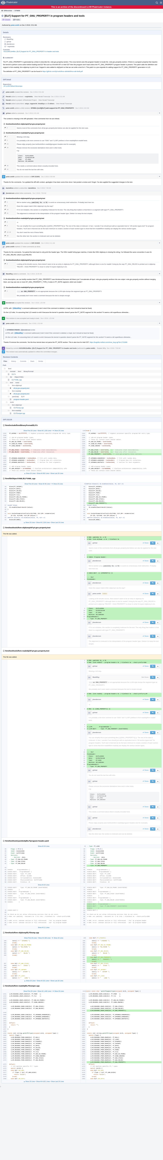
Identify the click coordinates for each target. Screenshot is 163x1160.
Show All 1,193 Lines (44, 431)
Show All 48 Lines (44, 484)
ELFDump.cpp (19, 408)
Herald (8, 96)
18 (6, 209)
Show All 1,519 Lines (43, 522)
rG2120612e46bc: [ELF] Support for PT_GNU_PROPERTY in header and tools (31, 51)
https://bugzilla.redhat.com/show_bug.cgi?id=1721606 (108, 342)
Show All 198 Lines (44, 938)
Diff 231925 (35, 243)
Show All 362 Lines (43, 473)
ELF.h (14, 374)
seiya (27, 104)
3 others (51, 104)
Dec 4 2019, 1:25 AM (38, 303)
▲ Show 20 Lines (30, 473)
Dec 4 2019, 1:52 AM (36, 323)
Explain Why (101, 348)
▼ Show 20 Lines (58, 431)
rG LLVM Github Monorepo (13, 86)
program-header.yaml (21, 399)
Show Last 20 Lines (57, 473)
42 (6, 169)
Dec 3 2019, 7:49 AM (44, 188)
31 (6, 213)
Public (17, 20)
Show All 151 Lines (43, 981)
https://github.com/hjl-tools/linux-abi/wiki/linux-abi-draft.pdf (62, 71)
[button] (161, 2)
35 (6, 166)
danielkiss (9, 188)
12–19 (7, 232)
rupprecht (33, 104)
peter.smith (15, 25)
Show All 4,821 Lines (43, 1081)
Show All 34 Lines (43, 846)
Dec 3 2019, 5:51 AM (37, 92)
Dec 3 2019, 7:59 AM (39, 193)
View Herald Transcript (42, 96)
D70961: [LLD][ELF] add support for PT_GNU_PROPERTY (52, 108)
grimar (9, 42)
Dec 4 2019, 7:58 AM (113, 348)
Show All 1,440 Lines (44, 991)
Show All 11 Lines (43, 927)
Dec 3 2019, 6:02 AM (82, 108)
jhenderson (10, 44)
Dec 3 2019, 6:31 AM (32, 113)
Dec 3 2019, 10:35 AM (34, 274)
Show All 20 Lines (43, 885)
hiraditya (41, 104)
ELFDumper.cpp (19, 413)
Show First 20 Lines (29, 431)
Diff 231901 (35, 177)
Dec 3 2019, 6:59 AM (48, 177)
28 (6, 236)
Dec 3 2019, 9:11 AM (48, 243)
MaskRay (10, 39)
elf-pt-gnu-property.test (21, 388)
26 (6, 147)
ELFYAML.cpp (17, 380)
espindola (10, 46)
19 (6, 144)
